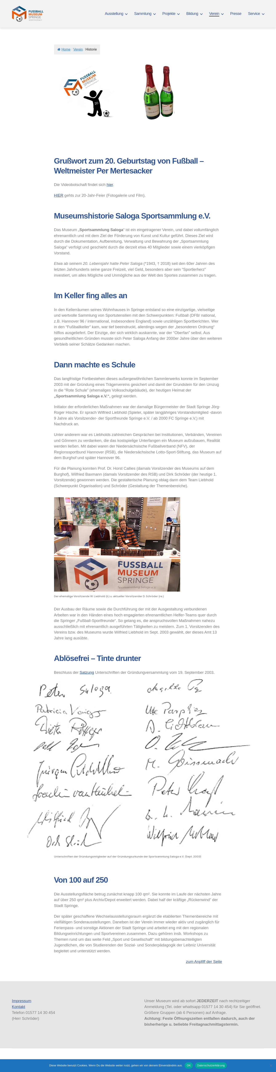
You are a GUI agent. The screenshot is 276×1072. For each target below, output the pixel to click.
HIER (58, 195)
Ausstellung (114, 14)
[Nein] (271, 1065)
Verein (214, 14)
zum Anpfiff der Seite (204, 961)
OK (189, 1065)
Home (64, 49)
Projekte (168, 14)
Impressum (21, 1001)
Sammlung (142, 14)
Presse (235, 14)
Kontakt (18, 1006)
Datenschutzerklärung (211, 1065)
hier (110, 184)
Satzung (87, 672)
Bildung (192, 14)
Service (254, 14)
